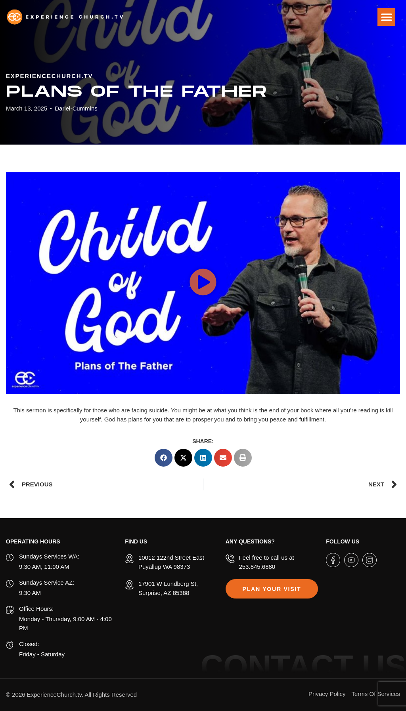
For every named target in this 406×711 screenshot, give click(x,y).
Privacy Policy (326, 693)
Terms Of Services (375, 693)
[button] (386, 17)
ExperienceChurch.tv (54, 694)
